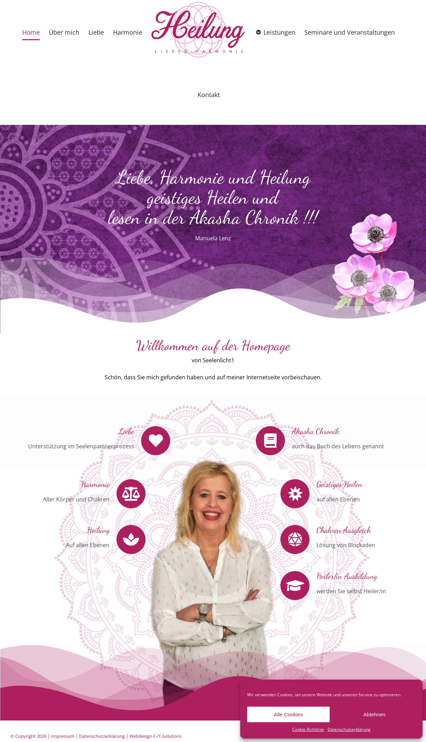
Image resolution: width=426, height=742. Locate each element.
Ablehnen (374, 714)
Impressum (63, 736)
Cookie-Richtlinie (308, 729)
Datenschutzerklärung (349, 729)
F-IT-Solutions (167, 736)
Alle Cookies (288, 714)
